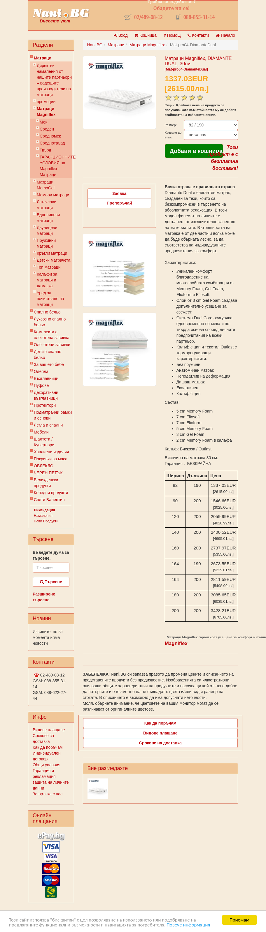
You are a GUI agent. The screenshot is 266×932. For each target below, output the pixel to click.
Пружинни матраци (46, 243)
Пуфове (41, 385)
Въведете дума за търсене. (51, 555)
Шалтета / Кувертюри (44, 442)
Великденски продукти (46, 483)
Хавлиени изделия (51, 452)
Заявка (119, 193)
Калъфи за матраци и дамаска (47, 280)
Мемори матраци (53, 195)
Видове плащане (49, 729)
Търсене (51, 581)
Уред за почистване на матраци (50, 298)
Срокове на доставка (160, 743)
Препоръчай (119, 203)
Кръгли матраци (52, 253)
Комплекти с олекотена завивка (51, 335)
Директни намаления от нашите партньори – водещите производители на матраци (54, 80)
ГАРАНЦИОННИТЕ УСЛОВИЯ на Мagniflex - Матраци (56, 166)
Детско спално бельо (47, 354)
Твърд (45, 150)
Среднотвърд (52, 143)
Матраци (42, 58)
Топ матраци (49, 267)
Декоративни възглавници (46, 395)
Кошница (145, 35)
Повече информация (188, 925)
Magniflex (176, 643)
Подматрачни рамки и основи (53, 415)
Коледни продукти (51, 492)
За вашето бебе (49, 364)
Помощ (172, 35)
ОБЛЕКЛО (43, 466)
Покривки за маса (50, 459)
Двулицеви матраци (47, 230)
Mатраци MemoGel (46, 185)
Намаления (43, 516)
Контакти (198, 35)
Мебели (41, 432)
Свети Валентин (49, 499)
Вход (121, 35)
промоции (46, 101)
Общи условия (46, 764)
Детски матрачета (53, 260)
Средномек (50, 136)
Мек (43, 122)
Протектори (45, 405)
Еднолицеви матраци (48, 217)
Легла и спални (48, 425)
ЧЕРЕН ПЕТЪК (48, 473)
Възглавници (46, 378)
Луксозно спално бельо (50, 322)
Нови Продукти (46, 521)
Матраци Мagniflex (46, 111)
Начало (225, 35)
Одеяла (41, 371)
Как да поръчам (47, 747)
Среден (47, 129)
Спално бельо (47, 312)
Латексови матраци (46, 205)
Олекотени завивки (52, 344)
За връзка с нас (47, 794)
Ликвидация (44, 510)
